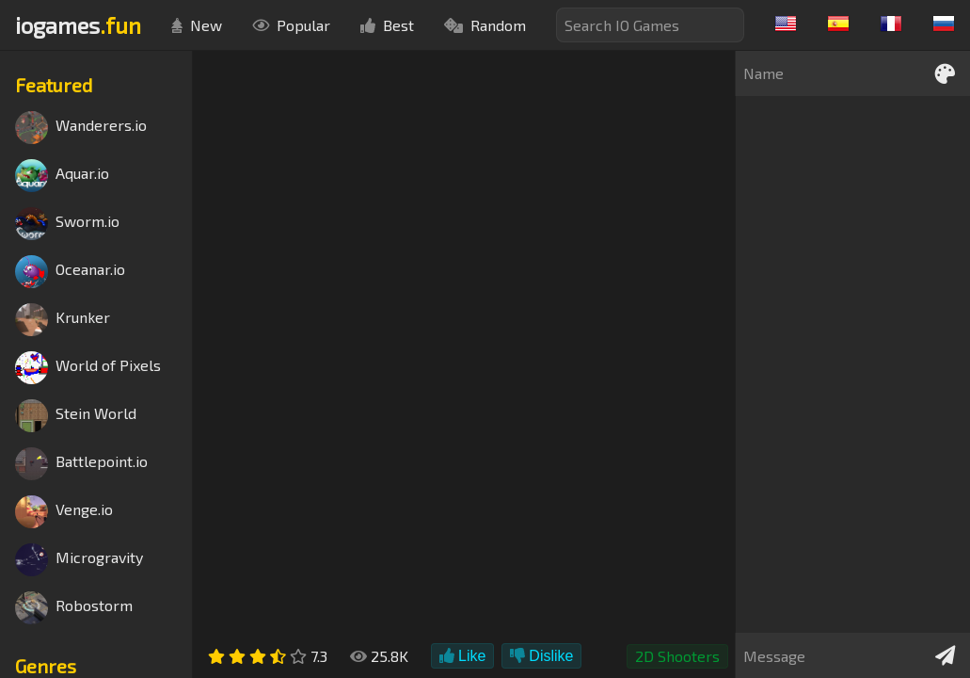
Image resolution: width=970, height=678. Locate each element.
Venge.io (64, 511)
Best (387, 25)
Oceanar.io (70, 271)
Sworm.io (67, 223)
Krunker (62, 319)
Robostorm (74, 607)
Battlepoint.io (81, 463)
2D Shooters (677, 656)
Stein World (75, 415)
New (196, 25)
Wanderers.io (81, 127)
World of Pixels (88, 367)
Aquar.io (62, 175)
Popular (291, 25)
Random (485, 25)
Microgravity (79, 559)
